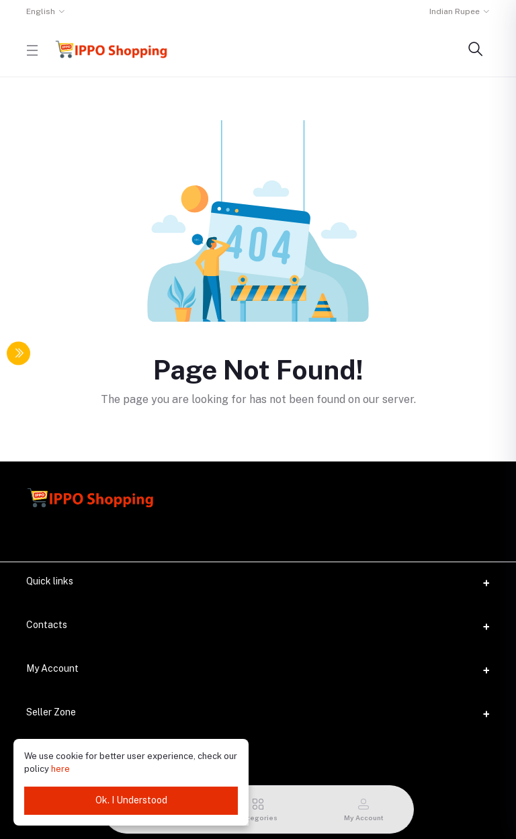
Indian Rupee (454, 11)
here (60, 769)
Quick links (49, 581)
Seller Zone (51, 712)
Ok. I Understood (131, 800)
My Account (52, 668)
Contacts (46, 624)
